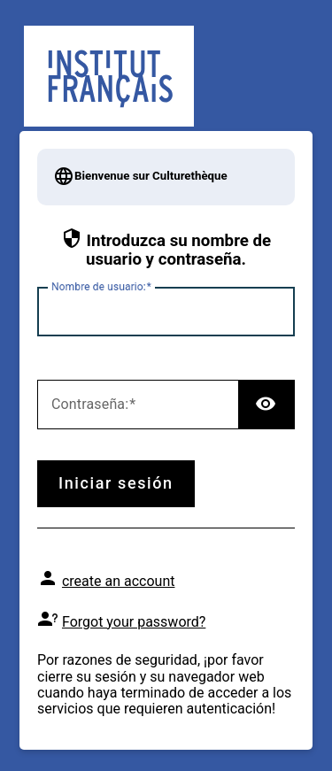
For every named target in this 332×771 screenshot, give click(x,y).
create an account (118, 581)
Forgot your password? (133, 621)
